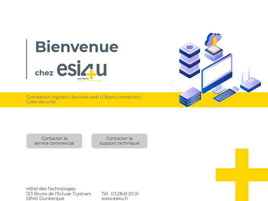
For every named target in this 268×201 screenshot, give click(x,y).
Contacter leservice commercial (54, 141)
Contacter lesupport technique (119, 141)
